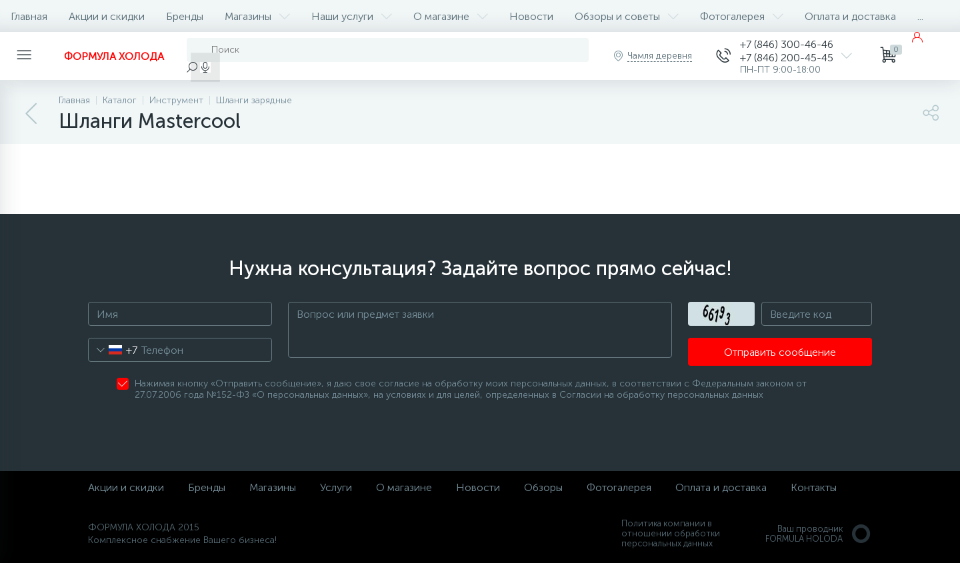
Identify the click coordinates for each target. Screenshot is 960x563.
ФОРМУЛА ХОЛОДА (114, 56)
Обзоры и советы (627, 16)
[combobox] (113, 349)
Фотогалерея (741, 16)
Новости (531, 16)
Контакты (814, 487)
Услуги (336, 487)
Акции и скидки (107, 16)
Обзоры (543, 487)
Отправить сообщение (780, 352)
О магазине (450, 16)
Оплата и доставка (850, 16)
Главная (29, 16)
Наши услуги (351, 16)
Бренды (184, 16)
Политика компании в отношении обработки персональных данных (670, 533)
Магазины (257, 16)
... (920, 16)
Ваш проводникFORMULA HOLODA (818, 533)
